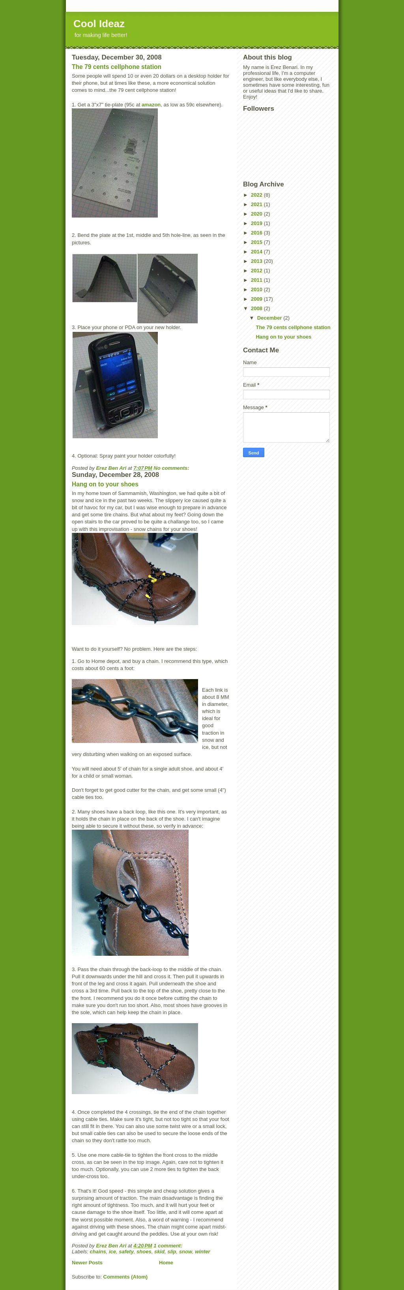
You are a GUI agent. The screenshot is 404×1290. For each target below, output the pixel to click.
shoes (144, 1252)
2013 (257, 261)
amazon (151, 105)
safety (126, 1252)
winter (202, 1252)
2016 (257, 233)
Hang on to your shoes (105, 484)
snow (185, 1252)
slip (171, 1252)
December (270, 318)
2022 (257, 195)
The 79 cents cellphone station (116, 66)
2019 (257, 223)
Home (166, 1263)
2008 (257, 308)
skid (159, 1252)
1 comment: (168, 1246)
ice (112, 1252)
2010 (257, 289)
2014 (257, 252)
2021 (257, 204)
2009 (257, 299)
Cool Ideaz (99, 24)
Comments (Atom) (125, 1277)
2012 (257, 271)
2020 (257, 214)
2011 (257, 280)
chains (98, 1252)
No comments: (172, 468)
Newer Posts (87, 1263)
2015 (257, 242)
